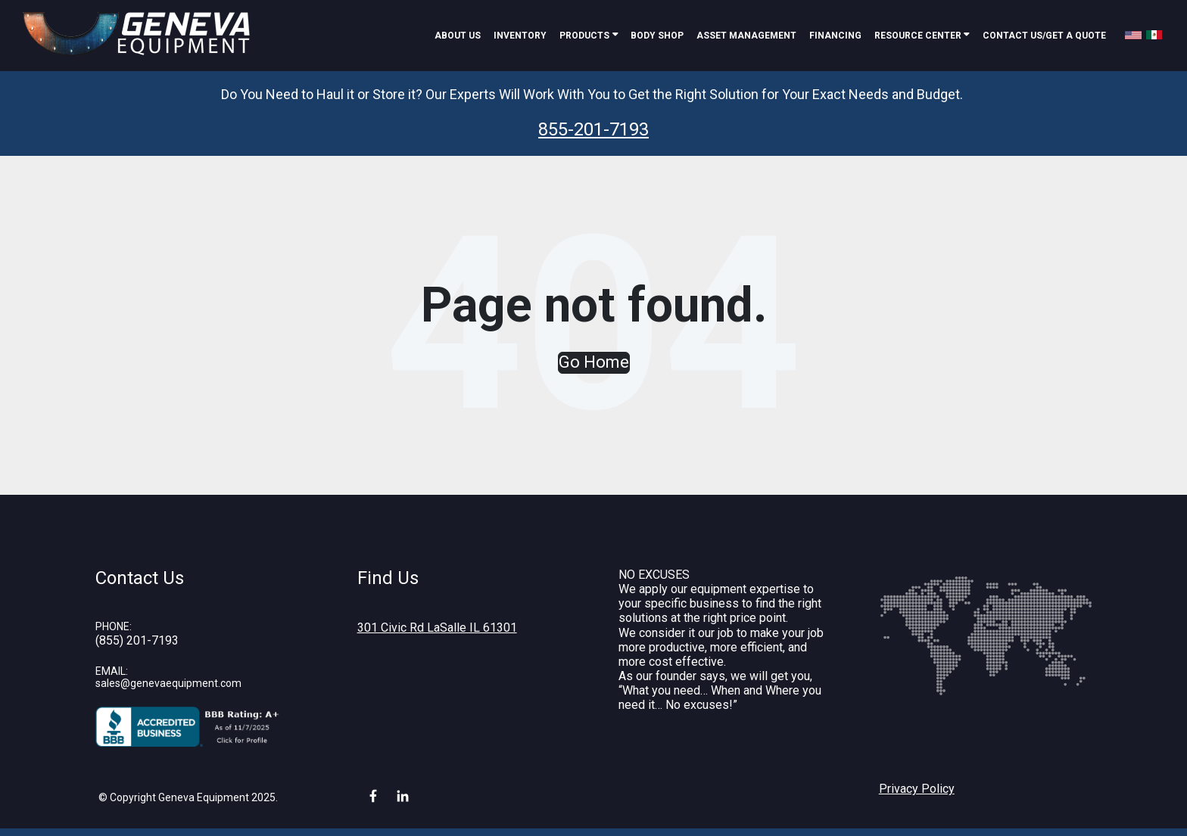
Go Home (594, 362)
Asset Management (746, 35)
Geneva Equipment (203, 797)
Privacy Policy (917, 789)
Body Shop (657, 35)
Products (584, 35)
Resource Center (919, 35)
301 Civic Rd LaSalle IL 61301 (437, 627)
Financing (835, 35)
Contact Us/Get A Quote (1044, 35)
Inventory (520, 35)
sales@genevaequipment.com (168, 683)
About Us (458, 35)
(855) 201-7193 (137, 640)
